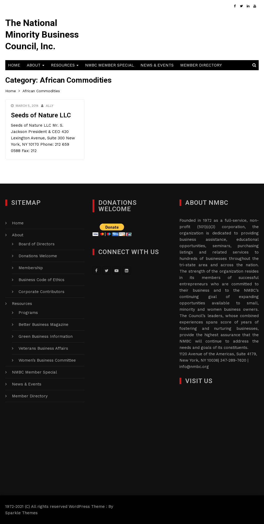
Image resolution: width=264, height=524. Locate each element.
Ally (49, 106)
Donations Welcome (38, 256)
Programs (28, 312)
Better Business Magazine (43, 324)
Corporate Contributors (41, 291)
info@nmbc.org (194, 366)
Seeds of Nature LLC (41, 115)
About (34, 65)
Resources (63, 65)
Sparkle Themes (21, 512)
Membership (31, 267)
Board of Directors (37, 244)
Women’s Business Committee (47, 360)
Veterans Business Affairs (43, 348)
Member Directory (201, 65)
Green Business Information (46, 336)
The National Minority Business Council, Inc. (42, 34)
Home (14, 65)
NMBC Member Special (109, 65)
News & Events (157, 65)
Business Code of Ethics (41, 279)
